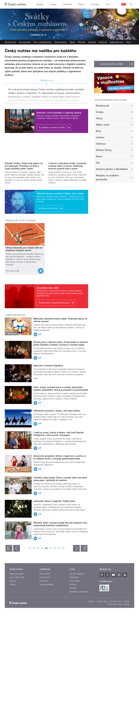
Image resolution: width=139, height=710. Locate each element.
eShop (12, 584)
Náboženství (116, 42)
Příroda (81, 42)
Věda (72, 42)
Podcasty (44, 581)
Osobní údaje (102, 601)
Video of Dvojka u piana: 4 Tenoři (68, 150)
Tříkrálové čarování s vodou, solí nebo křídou (57, 410)
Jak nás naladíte (77, 574)
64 (63, 548)
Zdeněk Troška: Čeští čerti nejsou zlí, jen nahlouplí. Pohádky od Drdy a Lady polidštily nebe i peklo (24, 166)
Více (129, 42)
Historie (103, 42)
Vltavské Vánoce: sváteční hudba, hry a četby (60, 193)
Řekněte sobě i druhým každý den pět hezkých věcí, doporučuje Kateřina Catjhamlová (61, 524)
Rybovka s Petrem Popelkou (48, 365)
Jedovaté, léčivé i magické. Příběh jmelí (54, 501)
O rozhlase (95, 4)
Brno (98, 131)
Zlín (98, 162)
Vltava (99, 118)
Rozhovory (10, 42)
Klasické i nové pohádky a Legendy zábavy (59, 112)
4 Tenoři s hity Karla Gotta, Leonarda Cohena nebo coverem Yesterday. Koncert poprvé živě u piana (67, 166)
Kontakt (73, 588)
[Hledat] (131, 4)
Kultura (92, 42)
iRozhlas (40, 4)
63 (59, 548)
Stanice (81, 4)
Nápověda (74, 577)
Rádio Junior (103, 124)
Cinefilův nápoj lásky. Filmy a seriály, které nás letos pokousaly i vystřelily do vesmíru (60, 479)
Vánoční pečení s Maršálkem (112, 169)
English (126, 601)
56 (29, 548)
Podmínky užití (115, 601)
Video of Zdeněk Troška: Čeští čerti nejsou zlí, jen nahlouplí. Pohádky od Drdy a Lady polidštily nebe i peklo (25, 150)
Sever (99, 156)
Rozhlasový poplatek (79, 592)
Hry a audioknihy (43, 42)
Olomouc (101, 143)
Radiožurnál (102, 105)
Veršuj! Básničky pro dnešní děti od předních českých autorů (24, 249)
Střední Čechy (104, 150)
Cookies (91, 601)
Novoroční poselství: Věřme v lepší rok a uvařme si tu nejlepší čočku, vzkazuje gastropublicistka (60, 457)
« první (9, 548)
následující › (76, 548)
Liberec (100, 137)
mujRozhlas (67, 4)
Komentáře (25, 42)
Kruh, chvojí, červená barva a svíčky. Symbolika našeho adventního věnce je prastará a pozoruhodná (61, 388)
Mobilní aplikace (47, 584)
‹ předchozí (16, 548)
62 (55, 548)
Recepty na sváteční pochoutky (107, 177)
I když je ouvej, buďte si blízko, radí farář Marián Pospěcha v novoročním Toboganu (59, 433)
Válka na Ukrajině (17, 574)
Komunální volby (17, 577)
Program (53, 4)
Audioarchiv (45, 577)
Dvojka (99, 112)
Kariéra (73, 584)
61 (50, 548)
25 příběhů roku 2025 (48, 288)
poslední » (84, 548)
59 (42, 548)
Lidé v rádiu (75, 581)
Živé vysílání (45, 574)
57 (34, 548)
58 (38, 548)
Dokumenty (60, 42)
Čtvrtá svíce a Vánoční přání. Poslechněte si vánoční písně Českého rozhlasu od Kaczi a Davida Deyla (61, 343)
